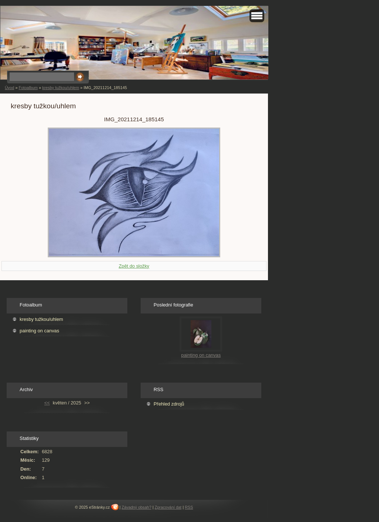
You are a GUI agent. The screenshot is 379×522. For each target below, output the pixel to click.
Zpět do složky (134, 266)
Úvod (9, 87)
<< (47, 403)
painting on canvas (39, 330)
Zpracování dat (168, 507)
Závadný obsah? (136, 507)
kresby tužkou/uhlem (60, 87)
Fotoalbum (28, 87)
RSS (189, 507)
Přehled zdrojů (169, 404)
